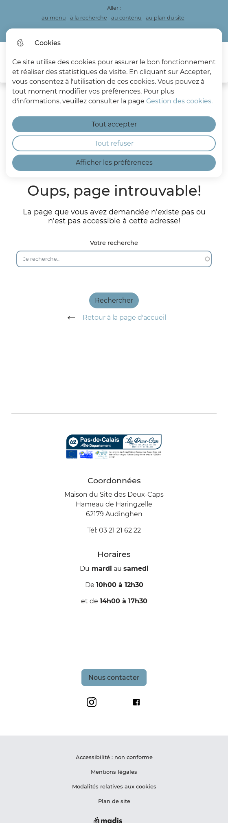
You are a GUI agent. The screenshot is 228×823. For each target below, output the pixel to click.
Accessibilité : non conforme (114, 757)
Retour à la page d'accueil (114, 317)
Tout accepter (114, 124)
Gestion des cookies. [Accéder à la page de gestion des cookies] (179, 101)
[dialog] (114, 102)
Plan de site (114, 801)
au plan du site (165, 18)
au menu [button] (54, 18)
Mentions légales (114, 771)
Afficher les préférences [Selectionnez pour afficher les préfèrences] (114, 162)
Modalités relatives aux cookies (114, 786)
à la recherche (88, 18)
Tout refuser (114, 143)
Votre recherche (114, 243)
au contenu (126, 18)
